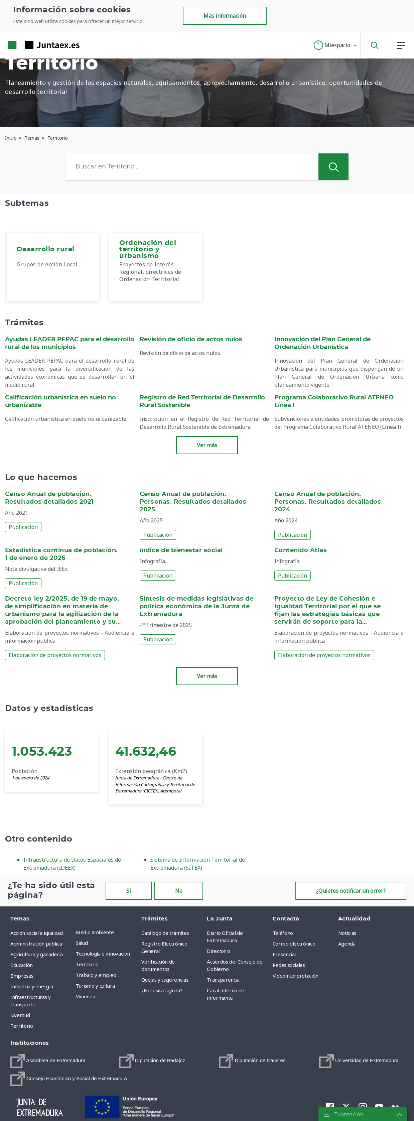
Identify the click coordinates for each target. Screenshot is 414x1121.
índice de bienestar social (181, 550)
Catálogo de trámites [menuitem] (165, 932)
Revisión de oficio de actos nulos (191, 340)
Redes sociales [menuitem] (289, 965)
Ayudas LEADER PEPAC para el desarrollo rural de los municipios (69, 343)
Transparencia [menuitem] (223, 979)
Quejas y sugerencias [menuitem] (164, 979)
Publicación (23, 527)
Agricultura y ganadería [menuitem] (36, 954)
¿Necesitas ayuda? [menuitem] (161, 990)
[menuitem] (53, 267)
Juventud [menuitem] (20, 1015)
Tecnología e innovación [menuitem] (103, 953)
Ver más (207, 445)
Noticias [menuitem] (347, 932)
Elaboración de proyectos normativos (55, 655)
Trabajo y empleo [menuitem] (96, 975)
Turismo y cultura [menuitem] (95, 985)
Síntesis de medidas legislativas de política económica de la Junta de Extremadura (196, 606)
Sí (128, 890)
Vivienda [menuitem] (85, 996)
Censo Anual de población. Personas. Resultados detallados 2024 (327, 502)
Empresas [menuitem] (21, 975)
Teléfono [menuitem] (283, 932)
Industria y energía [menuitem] (31, 986)
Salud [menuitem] (82, 943)
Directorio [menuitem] (218, 951)
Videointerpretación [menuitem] (295, 975)
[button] (335, 45)
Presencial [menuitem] (284, 954)
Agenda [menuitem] (347, 943)
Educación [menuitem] (21, 965)
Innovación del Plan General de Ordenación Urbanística (322, 343)
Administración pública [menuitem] (36, 943)
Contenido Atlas (300, 550)
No (178, 890)
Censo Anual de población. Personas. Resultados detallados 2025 (193, 502)
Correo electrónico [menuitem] (294, 943)
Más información (224, 15)
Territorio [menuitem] (21, 1025)
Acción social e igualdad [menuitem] (36, 932)
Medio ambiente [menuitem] (95, 932)
